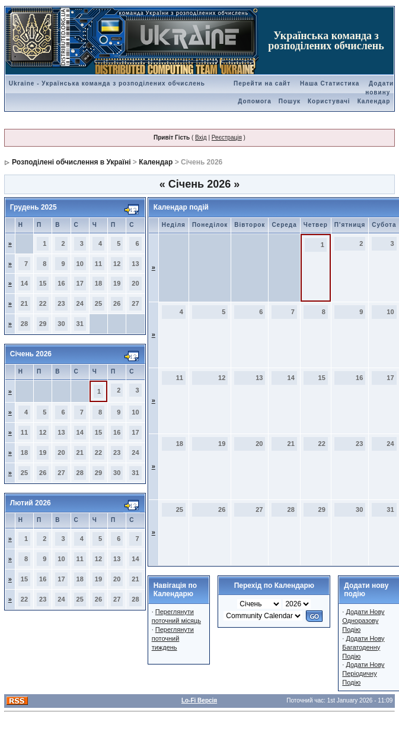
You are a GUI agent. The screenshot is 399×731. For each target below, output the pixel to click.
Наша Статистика (329, 83)
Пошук (290, 101)
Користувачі (329, 101)
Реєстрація (227, 137)
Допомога (254, 101)
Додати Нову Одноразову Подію (363, 620)
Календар (374, 101)
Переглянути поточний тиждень (173, 638)
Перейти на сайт (262, 83)
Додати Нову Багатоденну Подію (363, 647)
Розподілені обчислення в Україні (71, 162)
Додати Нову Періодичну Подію (363, 673)
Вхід (201, 137)
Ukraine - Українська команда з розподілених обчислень (107, 83)
